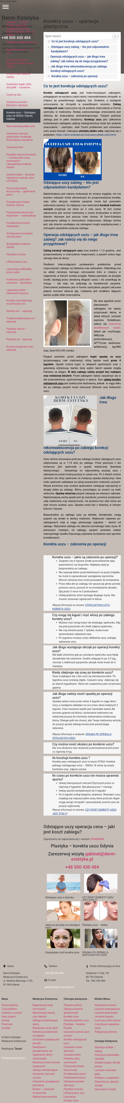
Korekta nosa (71, 1016)
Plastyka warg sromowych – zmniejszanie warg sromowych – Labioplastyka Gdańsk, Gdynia (21, 161)
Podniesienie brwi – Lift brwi (19, 51)
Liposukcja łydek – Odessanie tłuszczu (17, 292)
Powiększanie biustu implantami (18, 224)
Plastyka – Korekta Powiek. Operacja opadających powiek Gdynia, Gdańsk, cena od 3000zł (20, 28)
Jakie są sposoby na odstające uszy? (62, 926)
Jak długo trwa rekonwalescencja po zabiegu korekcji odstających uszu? (79, 69)
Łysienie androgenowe (107, 1008)
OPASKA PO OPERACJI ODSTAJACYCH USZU (95, 954)
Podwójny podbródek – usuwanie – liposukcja (19, 281)
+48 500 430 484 (82, 867)
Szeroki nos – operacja (19, 311)
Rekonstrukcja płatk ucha (20, 126)
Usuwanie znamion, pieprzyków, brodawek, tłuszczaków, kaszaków (19, 136)
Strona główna (10, 1005)
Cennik (5, 1020)
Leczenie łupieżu (104, 1016)
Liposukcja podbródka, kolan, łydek (19, 271)
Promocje (7, 1024)
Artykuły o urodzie (12, 1012)
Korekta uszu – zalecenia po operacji (74, 76)
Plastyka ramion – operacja (16, 330)
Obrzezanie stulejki (105, 1089)
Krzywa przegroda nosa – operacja (20, 348)
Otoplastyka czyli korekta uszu (62, 952)
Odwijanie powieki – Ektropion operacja (17, 104)
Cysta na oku (13, 94)
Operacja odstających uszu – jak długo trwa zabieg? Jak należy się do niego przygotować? (79, 59)
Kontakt (6, 1028)
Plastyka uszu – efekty (95, 924)
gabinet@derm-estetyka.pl (59, 987)
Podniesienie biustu (75, 1077)
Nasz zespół (8, 1016)
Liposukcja (70, 1096)
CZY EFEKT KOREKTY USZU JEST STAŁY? (97, 898)
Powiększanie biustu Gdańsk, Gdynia (18, 203)
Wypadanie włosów (106, 1005)
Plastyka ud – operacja (19, 339)
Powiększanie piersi (75, 1073)
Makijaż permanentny (45, 1096)
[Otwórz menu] (5, 7)
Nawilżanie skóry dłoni (45, 1028)
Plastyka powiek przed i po (21, 42)
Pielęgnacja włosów (106, 1031)
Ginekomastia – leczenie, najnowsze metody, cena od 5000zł (20, 177)
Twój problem (9, 1008)
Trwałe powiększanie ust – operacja (21, 320)
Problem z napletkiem (107, 1077)
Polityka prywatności (13, 1058)
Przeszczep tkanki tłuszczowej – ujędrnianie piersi (20, 191)
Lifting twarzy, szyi (16, 261)
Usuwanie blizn (14, 147)
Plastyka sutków (73, 1005)
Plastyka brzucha (16, 254)
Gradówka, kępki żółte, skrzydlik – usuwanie (19, 86)
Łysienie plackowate (106, 1012)
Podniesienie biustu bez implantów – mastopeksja (21, 214)
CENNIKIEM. (98, 839)
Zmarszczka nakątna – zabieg (19, 75)
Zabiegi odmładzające (45, 1070)
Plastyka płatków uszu (76, 1020)
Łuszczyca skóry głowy (108, 1020)
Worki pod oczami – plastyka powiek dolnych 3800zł (20, 63)
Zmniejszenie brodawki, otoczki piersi (19, 235)
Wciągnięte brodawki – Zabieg (19, 245)
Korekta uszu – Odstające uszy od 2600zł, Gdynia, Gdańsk (21, 115)
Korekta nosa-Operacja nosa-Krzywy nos (19, 302)
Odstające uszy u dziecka (59, 897)
